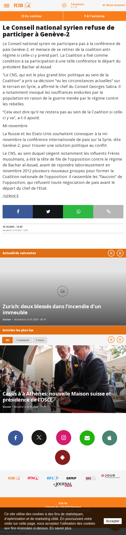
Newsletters (87, 437)
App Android (62, 457)
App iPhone (109, 437)
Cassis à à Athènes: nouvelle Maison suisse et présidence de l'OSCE (57, 396)
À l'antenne (94, 16)
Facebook (15, 437)
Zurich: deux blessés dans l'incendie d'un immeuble (52, 309)
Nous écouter (115, 5)
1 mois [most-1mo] (40, 340)
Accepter (113, 521)
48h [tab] (7, 340)
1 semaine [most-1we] (22, 340)
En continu (31, 16)
